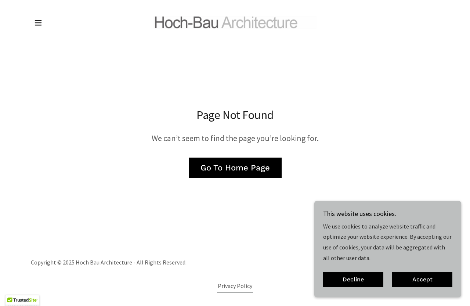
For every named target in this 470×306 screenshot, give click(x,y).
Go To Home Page (235, 167)
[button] (38, 22)
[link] (235, 21)
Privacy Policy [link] (235, 285)
